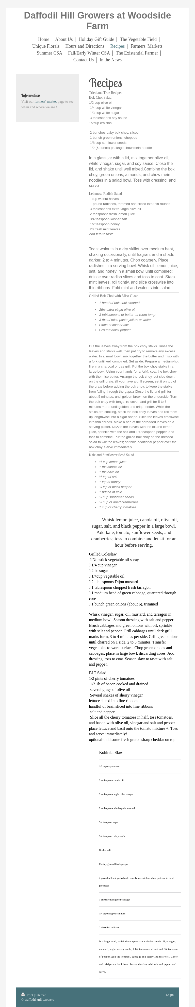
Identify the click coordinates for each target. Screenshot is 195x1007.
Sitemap (41, 995)
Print (27, 995)
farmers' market (46, 101)
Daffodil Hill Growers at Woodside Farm (97, 20)
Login (170, 995)
